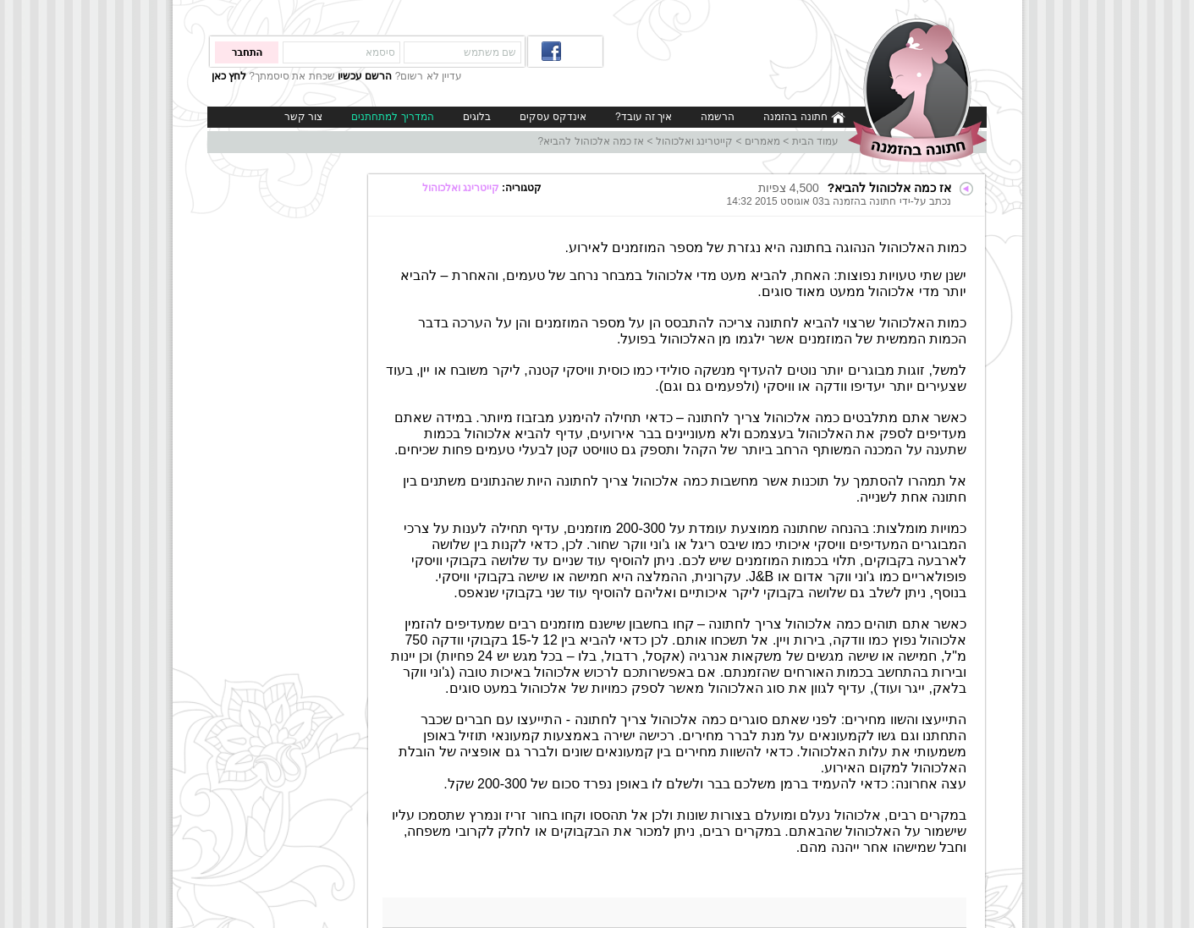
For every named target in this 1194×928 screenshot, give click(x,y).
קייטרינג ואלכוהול (694, 141)
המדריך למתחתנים (392, 117)
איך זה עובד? (643, 117)
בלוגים (477, 117)
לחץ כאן (229, 76)
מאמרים (762, 141)
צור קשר (303, 117)
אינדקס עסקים (553, 117)
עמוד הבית (815, 141)
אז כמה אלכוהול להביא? (591, 141)
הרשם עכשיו (365, 76)
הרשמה (718, 117)
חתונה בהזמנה (804, 117)
